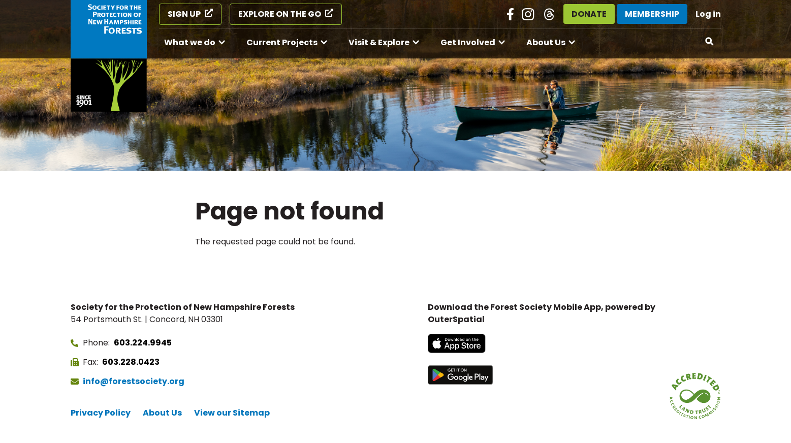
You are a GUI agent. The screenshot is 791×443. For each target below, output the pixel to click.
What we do (189, 42)
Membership (652, 14)
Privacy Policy (101, 413)
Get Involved (467, 42)
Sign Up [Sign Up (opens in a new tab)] (184, 14)
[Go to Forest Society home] (109, 56)
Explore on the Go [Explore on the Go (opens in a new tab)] (279, 14)
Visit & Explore (379, 42)
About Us (545, 42)
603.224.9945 (143, 343)
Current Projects (282, 42)
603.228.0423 (131, 362)
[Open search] (710, 42)
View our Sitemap (232, 413)
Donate (589, 14)
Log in (708, 14)
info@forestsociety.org (133, 381)
